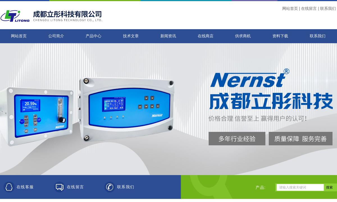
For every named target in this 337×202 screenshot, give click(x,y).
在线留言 (309, 8)
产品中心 (93, 36)
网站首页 (290, 8)
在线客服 (25, 187)
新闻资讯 (168, 36)
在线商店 (205, 36)
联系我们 (328, 8)
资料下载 (280, 36)
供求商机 (243, 36)
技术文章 (131, 36)
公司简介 (56, 36)
